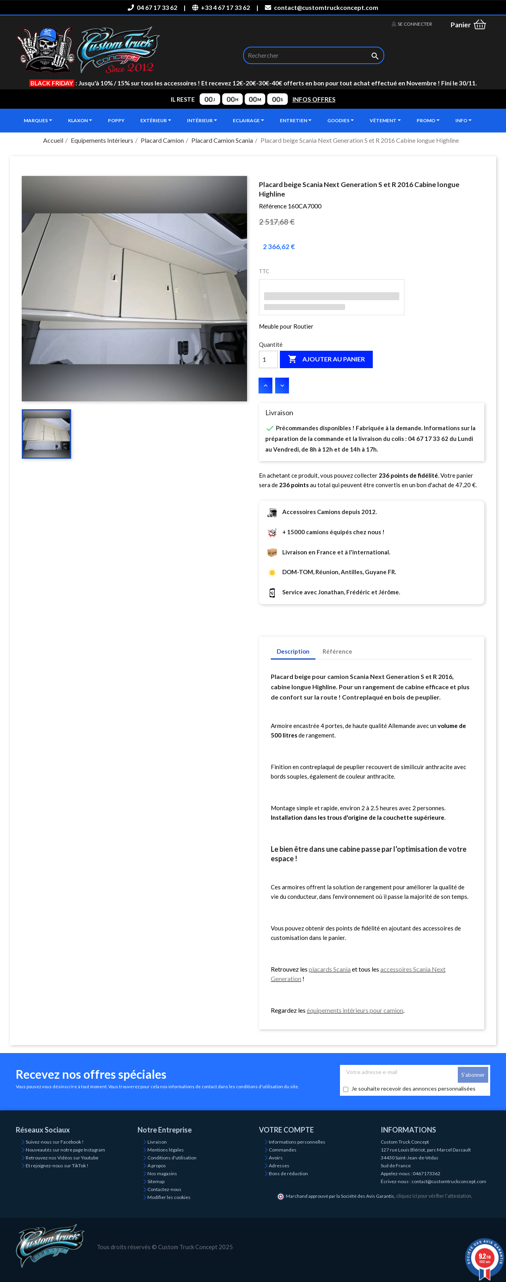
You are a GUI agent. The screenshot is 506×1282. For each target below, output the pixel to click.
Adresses (279, 1166)
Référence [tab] (337, 651)
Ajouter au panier (326, 359)
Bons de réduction (288, 1173)
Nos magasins (162, 1173)
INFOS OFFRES (314, 99)
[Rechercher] (313, 55)
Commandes (282, 1150)
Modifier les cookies (169, 1197)
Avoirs (276, 1158)
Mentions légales (165, 1150)
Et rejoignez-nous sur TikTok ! (57, 1166)
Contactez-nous (164, 1189)
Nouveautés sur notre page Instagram (65, 1150)
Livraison (157, 1142)
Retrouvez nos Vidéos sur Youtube (62, 1158)
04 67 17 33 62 (152, 7)
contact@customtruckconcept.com (321, 7)
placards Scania (330, 969)
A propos (156, 1166)
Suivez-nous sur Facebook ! (55, 1142)
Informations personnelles (297, 1142)
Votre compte (286, 1129)
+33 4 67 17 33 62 (221, 7)
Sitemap (155, 1181)
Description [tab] (293, 651)
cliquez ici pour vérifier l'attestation (433, 1196)
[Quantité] (268, 359)
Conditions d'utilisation (171, 1158)
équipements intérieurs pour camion (355, 1010)
